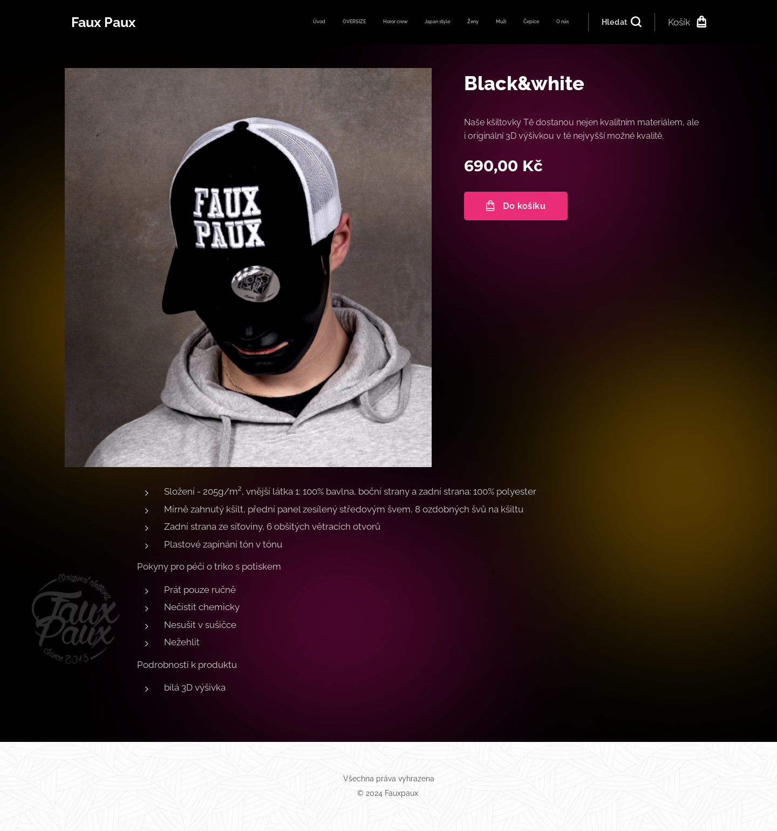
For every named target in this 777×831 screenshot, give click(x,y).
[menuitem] (450, 22)
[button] (621, 22)
